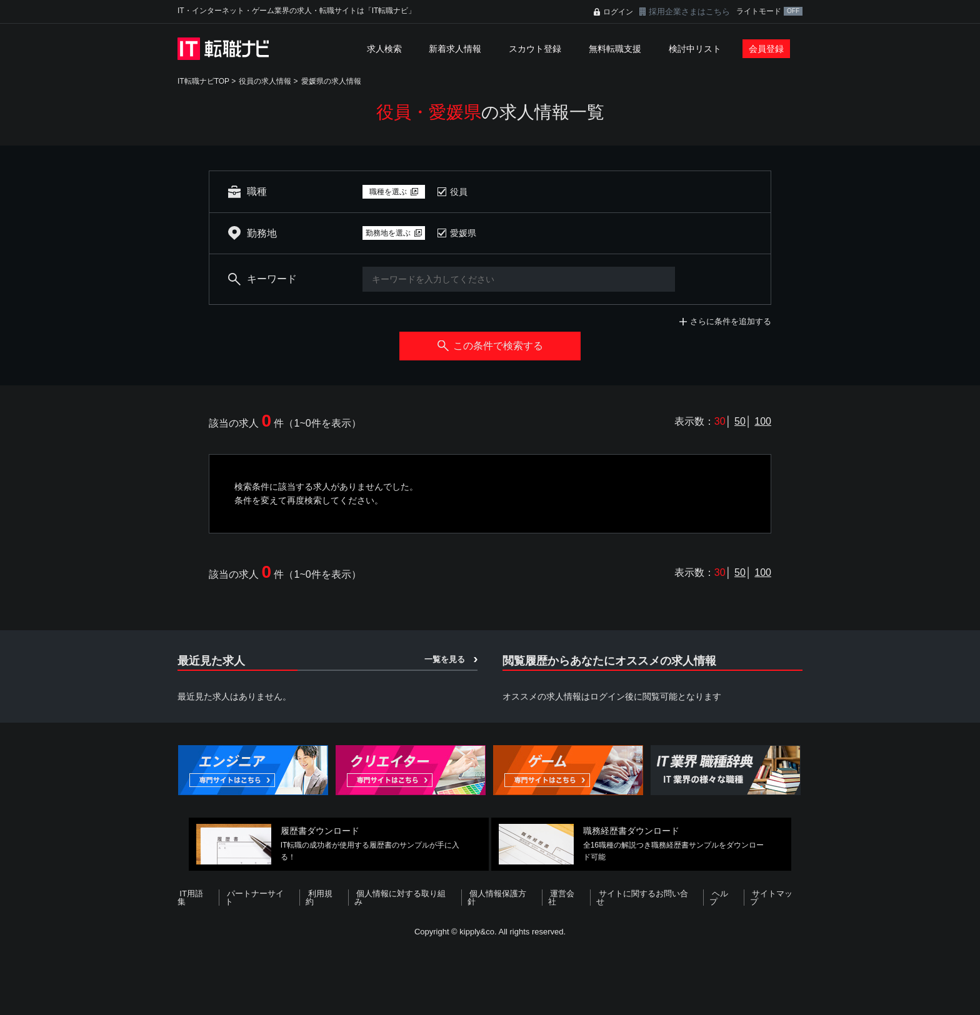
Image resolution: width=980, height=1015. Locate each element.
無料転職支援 (615, 49)
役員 (459, 192)
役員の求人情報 (265, 81)
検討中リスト (695, 49)
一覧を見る (444, 659)
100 (762, 421)
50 (740, 421)
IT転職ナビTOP (203, 81)
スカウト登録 (535, 49)
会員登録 (766, 49)
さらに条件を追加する (730, 321)
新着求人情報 (455, 49)
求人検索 (384, 49)
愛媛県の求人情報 (331, 81)
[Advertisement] (490, 973)
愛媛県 (463, 233)
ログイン (618, 11)
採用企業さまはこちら (689, 11)
